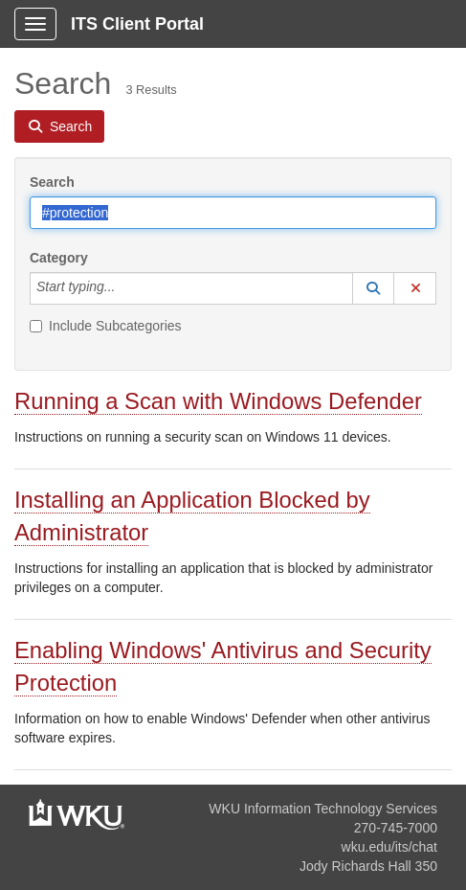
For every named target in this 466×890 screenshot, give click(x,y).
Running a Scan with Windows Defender (218, 401)
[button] (373, 288)
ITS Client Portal (137, 24)
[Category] (125, 288)
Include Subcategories (106, 325)
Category (59, 257)
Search (52, 182)
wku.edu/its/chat (389, 847)
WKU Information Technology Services (323, 808)
